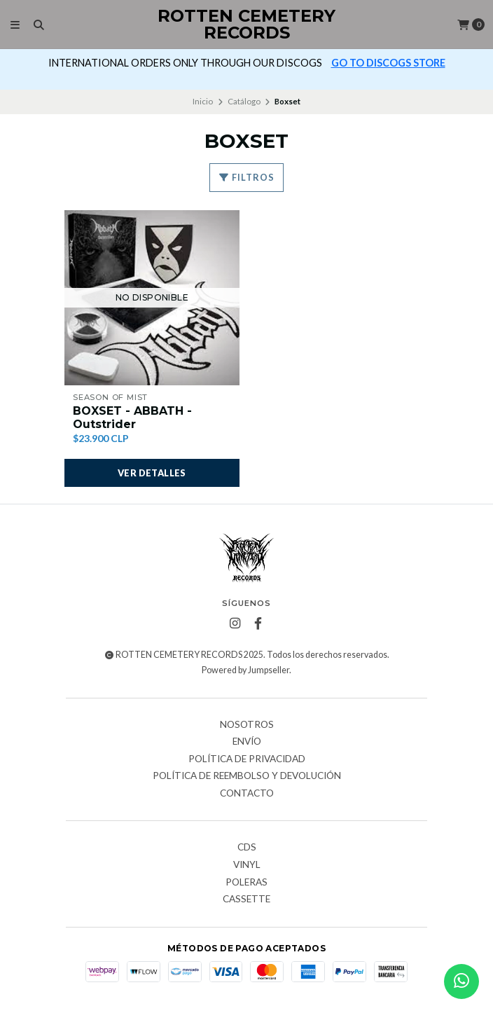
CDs (246, 848)
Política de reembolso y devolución (247, 776)
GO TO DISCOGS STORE (388, 63)
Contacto (247, 794)
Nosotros (247, 725)
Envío (246, 742)
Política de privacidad (246, 759)
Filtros (246, 177)
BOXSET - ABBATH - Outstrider (132, 417)
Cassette (246, 899)
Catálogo (244, 101)
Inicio (203, 101)
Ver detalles (152, 472)
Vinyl (247, 865)
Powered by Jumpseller (245, 670)
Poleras (246, 883)
